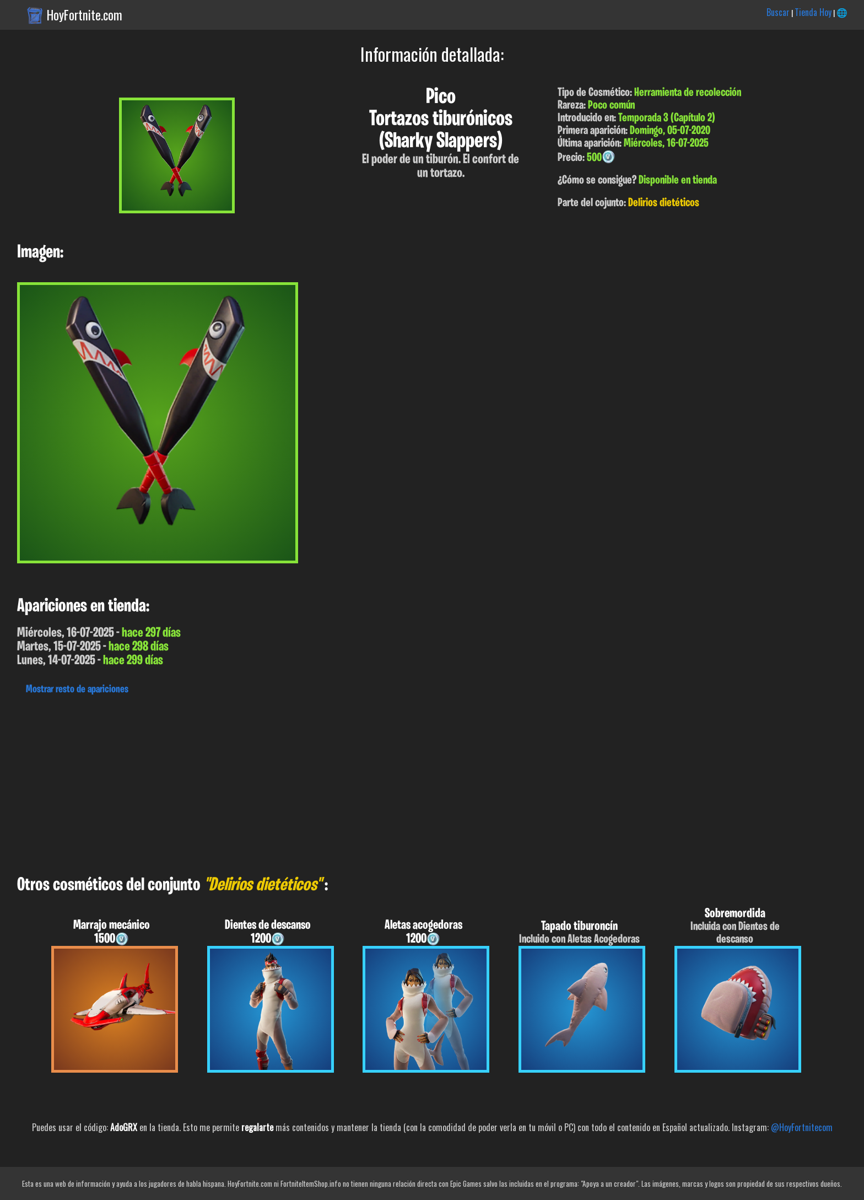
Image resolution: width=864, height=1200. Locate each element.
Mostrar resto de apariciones (77, 689)
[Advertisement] (330, 782)
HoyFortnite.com (84, 15)
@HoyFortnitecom (802, 1127)
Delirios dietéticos (663, 203)
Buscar (778, 12)
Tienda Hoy (813, 12)
